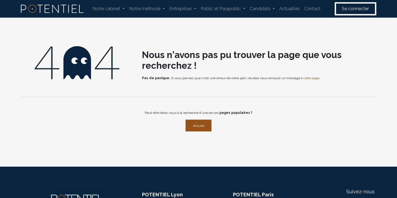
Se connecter (355, 8)
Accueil (198, 126)
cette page (312, 78)
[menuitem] (108, 8)
